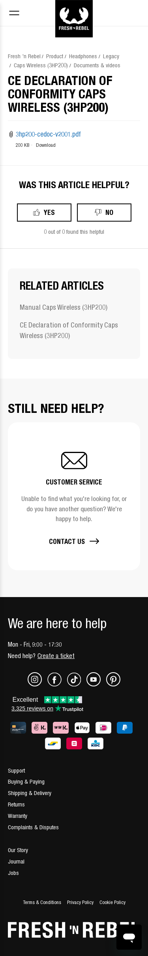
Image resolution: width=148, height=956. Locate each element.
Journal (16, 861)
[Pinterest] (113, 684)
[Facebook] (57, 684)
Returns (16, 804)
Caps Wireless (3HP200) (41, 65)
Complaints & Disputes (33, 827)
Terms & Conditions (42, 902)
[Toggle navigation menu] (14, 14)
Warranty (17, 815)
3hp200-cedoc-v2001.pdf (48, 134)
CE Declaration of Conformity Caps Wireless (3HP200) (69, 330)
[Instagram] (37, 684)
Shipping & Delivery (29, 793)
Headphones (83, 56)
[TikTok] (76, 684)
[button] (74, 496)
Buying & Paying (26, 781)
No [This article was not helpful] (109, 212)
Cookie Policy (112, 902)
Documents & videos (97, 65)
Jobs (13, 872)
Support (16, 770)
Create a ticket (56, 655)
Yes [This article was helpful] (49, 212)
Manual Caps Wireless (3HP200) (63, 307)
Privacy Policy (80, 902)
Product (54, 56)
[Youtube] (96, 684)
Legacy (111, 56)
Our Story (18, 850)
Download (46, 145)
